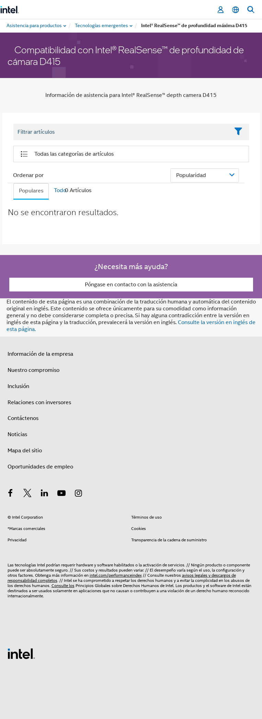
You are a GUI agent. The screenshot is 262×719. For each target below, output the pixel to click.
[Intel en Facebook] (10, 494)
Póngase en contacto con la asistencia (131, 284)
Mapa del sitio (25, 450)
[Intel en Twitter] (27, 494)
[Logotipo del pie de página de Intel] (21, 653)
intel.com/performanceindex (116, 575)
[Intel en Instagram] (78, 494)
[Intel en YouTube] (61, 494)
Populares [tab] (31, 190)
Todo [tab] (60, 190)
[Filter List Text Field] (121, 132)
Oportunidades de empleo (40, 466)
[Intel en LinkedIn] (44, 494)
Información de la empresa (40, 354)
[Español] (235, 9)
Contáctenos (23, 418)
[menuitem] (101, 26)
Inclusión (18, 386)
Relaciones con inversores (39, 402)
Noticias (17, 434)
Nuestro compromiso (33, 370)
